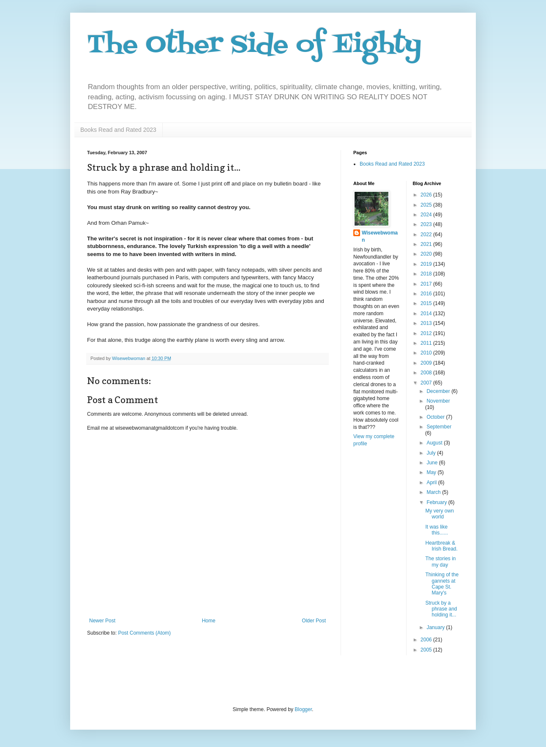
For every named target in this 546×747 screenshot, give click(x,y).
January (436, 627)
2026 (426, 195)
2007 (426, 383)
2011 (426, 343)
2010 (426, 353)
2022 (426, 234)
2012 (426, 333)
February (437, 502)
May (431, 472)
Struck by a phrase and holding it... (441, 609)
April (432, 482)
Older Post (314, 621)
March (434, 492)
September (438, 427)
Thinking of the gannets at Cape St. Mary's (442, 584)
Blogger (303, 709)
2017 (426, 284)
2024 (426, 215)
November (438, 401)
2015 (426, 303)
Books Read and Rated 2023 (118, 129)
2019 (426, 264)
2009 (426, 363)
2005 (426, 650)
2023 (426, 224)
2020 (426, 254)
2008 (426, 373)
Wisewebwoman (380, 236)
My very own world (439, 514)
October (436, 417)
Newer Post (102, 621)
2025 (426, 205)
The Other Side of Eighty (254, 45)
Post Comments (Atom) (144, 633)
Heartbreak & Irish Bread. (441, 546)
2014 (426, 313)
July (431, 453)
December (438, 391)
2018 (426, 274)
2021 (426, 244)
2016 (426, 294)
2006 (426, 640)
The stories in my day (440, 561)
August (435, 443)
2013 (426, 323)
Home (209, 621)
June (432, 463)
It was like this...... (436, 530)
